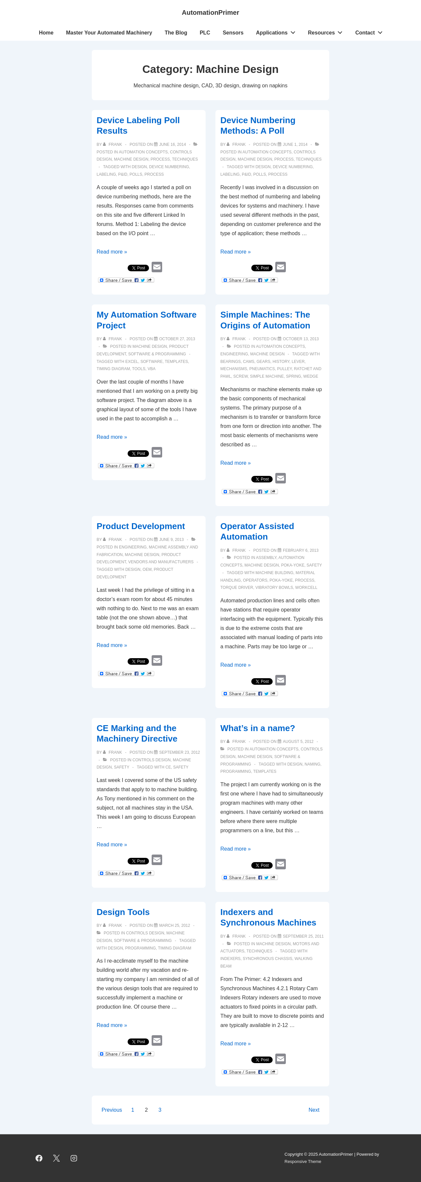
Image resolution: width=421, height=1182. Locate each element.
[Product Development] (171, 539)
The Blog (176, 32)
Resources (327, 31)
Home (46, 32)
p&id (122, 174)
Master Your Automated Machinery (109, 32)
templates (176, 361)
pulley (284, 369)
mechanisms (233, 369)
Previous (112, 1110)
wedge (310, 376)
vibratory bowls (274, 587)
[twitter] (56, 1158)
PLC (205, 32)
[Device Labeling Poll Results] (172, 144)
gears (263, 361)
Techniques (185, 159)
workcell (306, 587)
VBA (152, 369)
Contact (370, 31)
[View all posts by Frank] (113, 144)
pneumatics (262, 369)
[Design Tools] (174, 925)
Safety (314, 565)
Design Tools (123, 912)
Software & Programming (157, 354)
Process (160, 159)
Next (314, 1110)
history (281, 361)
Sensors (233, 32)
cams (249, 361)
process (154, 174)
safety (180, 767)
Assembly (266, 557)
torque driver (236, 587)
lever (298, 361)
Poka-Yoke (293, 565)
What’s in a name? (257, 728)
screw (240, 376)
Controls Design (152, 760)
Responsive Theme (303, 1161)
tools (138, 369)
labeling (106, 174)
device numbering (169, 167)
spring (293, 376)
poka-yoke (281, 580)
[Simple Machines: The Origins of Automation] (301, 339)
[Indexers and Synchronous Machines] (303, 936)
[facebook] (39, 1158)
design (139, 167)
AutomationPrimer (210, 12)
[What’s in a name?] (298, 741)
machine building (274, 572)
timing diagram (113, 369)
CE (168, 767)
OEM (147, 569)
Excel (131, 361)
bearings (230, 361)
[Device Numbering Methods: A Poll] (295, 144)
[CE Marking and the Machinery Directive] (179, 752)
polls (136, 174)
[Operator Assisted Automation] (300, 550)
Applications (277, 31)
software (151, 361)
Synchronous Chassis (267, 958)
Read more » (112, 252)
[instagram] (74, 1158)
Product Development (141, 526)
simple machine (267, 376)
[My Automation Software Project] (177, 339)
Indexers (230, 958)
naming (312, 764)
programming (235, 771)
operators (255, 580)
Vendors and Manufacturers (161, 562)
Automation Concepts (143, 152)
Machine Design (131, 159)
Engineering (234, 354)
